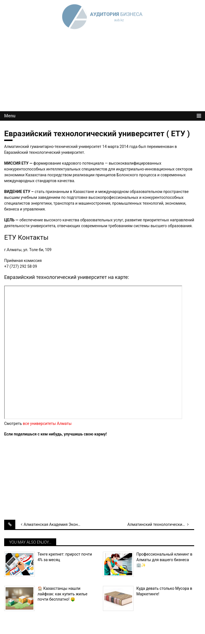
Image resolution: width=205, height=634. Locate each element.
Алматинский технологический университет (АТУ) (160, 524)
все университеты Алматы (47, 423)
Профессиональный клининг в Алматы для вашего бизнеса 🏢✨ (164, 559)
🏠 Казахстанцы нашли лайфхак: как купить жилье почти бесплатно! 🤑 (62, 593)
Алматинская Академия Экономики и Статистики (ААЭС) (57, 524)
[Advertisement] (102, 72)
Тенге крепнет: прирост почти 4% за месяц (65, 557)
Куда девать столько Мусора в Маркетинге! (164, 591)
